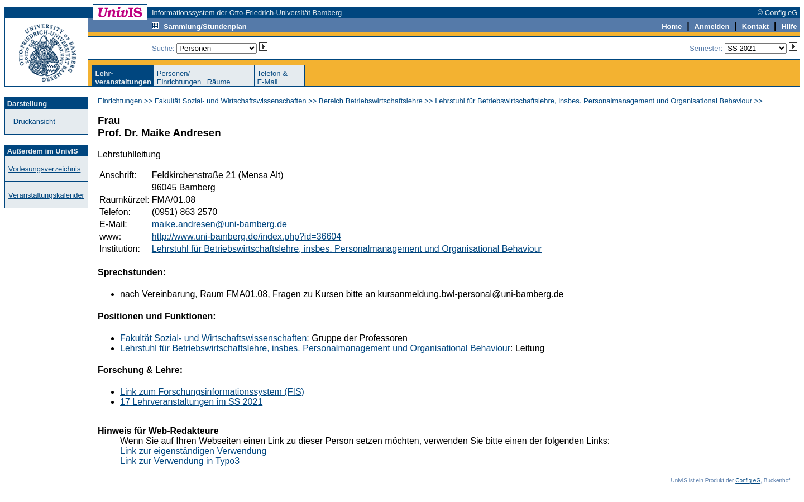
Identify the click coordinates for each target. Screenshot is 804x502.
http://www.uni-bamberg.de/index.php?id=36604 (246, 236)
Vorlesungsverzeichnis (44, 169)
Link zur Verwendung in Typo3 (180, 461)
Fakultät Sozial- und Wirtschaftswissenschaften (231, 101)
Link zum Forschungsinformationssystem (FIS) (212, 391)
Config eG (747, 480)
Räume (219, 82)
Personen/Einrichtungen (179, 77)
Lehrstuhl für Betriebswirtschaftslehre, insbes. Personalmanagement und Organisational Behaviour (593, 101)
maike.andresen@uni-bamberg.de (219, 224)
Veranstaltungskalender (46, 195)
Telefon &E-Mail (272, 77)
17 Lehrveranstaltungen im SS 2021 (191, 402)
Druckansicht (34, 121)
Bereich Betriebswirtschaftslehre (371, 101)
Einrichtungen (120, 101)
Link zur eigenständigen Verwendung (193, 451)
